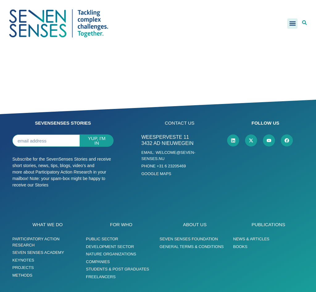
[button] (292, 23)
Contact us (179, 123)
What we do (47, 224)
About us (194, 224)
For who (121, 224)
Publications (268, 224)
